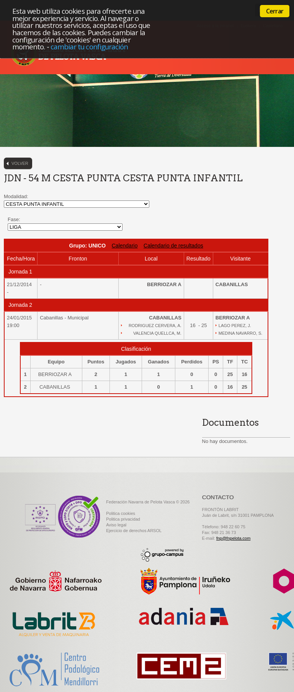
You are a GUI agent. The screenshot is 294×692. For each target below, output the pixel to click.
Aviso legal (116, 525)
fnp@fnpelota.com (233, 538)
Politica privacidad (123, 519)
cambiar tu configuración (89, 46)
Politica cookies (120, 513)
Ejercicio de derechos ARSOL (134, 530)
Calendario (125, 246)
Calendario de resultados (173, 246)
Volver (19, 163)
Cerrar (274, 11)
